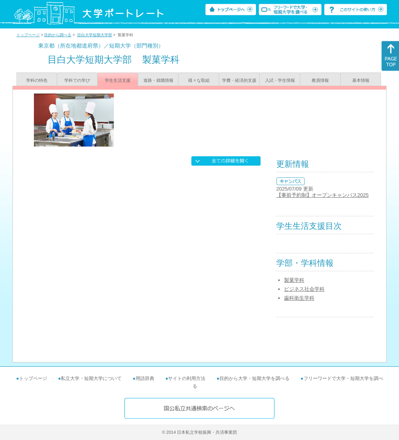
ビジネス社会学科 (304, 289)
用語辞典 (145, 378)
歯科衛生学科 (299, 298)
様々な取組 (199, 80)
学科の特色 (37, 80)
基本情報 (360, 80)
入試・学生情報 (280, 80)
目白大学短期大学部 (94, 35)
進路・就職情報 (158, 80)
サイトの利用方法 (186, 378)
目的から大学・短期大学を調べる (254, 378)
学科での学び (77, 80)
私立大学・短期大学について (91, 378)
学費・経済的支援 (239, 80)
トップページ (28, 35)
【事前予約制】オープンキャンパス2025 (322, 195)
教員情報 (320, 80)
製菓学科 (294, 280)
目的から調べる (57, 35)
